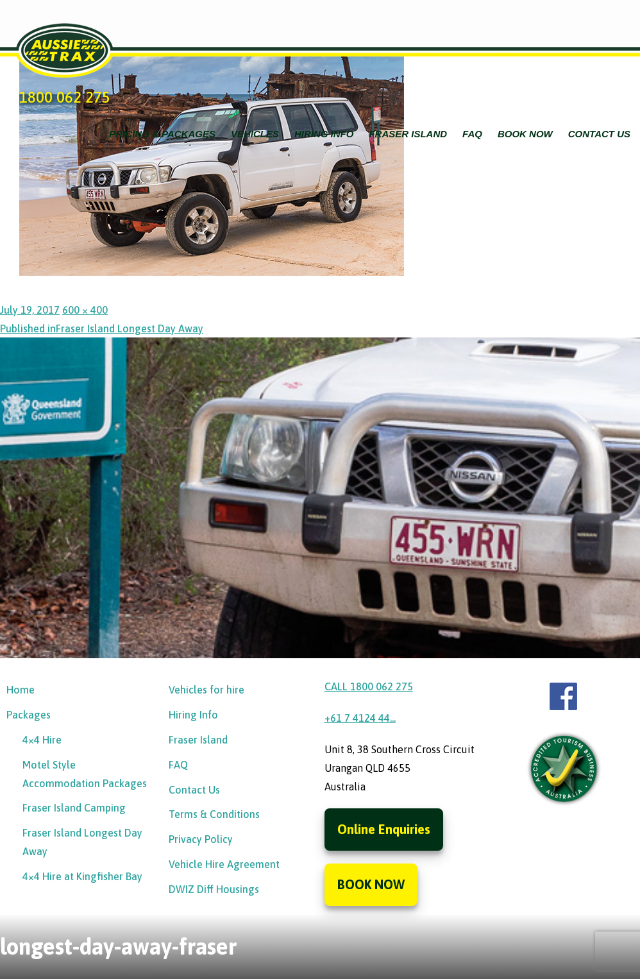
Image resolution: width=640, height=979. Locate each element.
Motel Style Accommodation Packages (84, 774)
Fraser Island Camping (74, 807)
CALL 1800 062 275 (368, 686)
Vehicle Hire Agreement (224, 864)
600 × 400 (85, 310)
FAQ (472, 133)
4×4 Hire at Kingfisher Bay (82, 876)
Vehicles (255, 133)
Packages (28, 714)
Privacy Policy (201, 839)
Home (20, 689)
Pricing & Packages (162, 133)
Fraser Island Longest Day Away (82, 842)
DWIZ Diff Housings (214, 889)
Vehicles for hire (206, 689)
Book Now (525, 133)
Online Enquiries (383, 829)
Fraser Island (408, 133)
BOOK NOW (371, 884)
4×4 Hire (42, 739)
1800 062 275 (64, 97)
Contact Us (599, 133)
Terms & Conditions (214, 814)
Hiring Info (324, 133)
